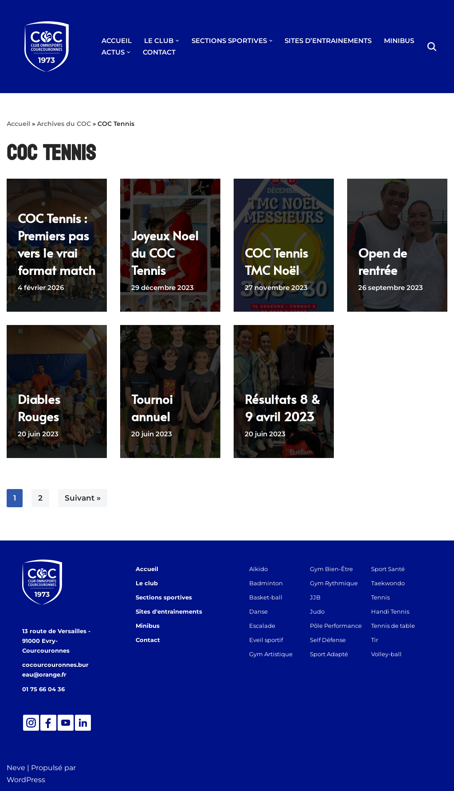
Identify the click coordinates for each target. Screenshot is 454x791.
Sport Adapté (329, 654)
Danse (258, 611)
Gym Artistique (271, 654)
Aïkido (258, 568)
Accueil (18, 124)
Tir (374, 639)
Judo (317, 611)
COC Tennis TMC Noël (276, 261)
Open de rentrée (382, 261)
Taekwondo (388, 583)
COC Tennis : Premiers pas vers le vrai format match (56, 244)
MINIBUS (399, 40)
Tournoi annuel (152, 407)
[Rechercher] (431, 46)
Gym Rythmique (334, 583)
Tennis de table (393, 625)
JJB (315, 597)
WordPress (26, 779)
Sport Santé (388, 568)
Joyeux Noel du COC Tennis (165, 252)
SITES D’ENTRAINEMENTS (328, 40)
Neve (16, 768)
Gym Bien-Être (331, 568)
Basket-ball (265, 597)
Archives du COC (64, 124)
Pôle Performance (336, 625)
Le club (147, 583)
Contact (148, 639)
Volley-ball (386, 654)
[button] (177, 41)
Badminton (266, 583)
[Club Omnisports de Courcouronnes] (46, 46)
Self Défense (328, 639)
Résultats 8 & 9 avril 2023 (282, 407)
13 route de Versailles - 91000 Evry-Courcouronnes (56, 640)
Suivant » (83, 497)
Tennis (380, 597)
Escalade (262, 625)
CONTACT (159, 52)
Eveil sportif (266, 639)
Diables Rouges (39, 407)
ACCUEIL (117, 40)
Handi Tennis (390, 611)
